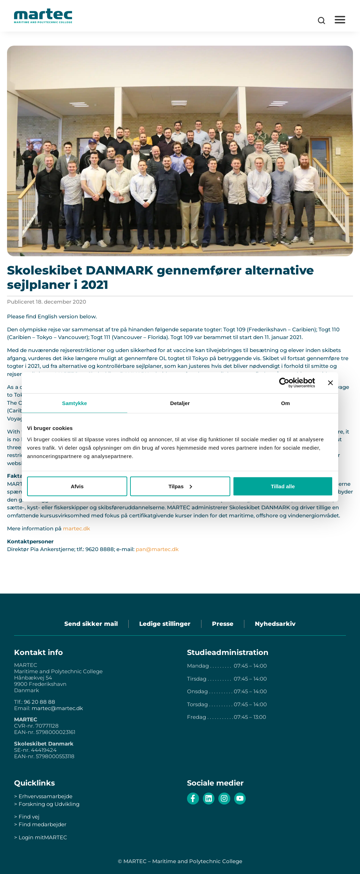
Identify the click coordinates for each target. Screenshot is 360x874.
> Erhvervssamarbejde (43, 796)
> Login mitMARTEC (40, 837)
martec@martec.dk (57, 708)
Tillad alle (283, 486)
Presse (222, 623)
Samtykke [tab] (74, 403)
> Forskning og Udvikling (46, 804)
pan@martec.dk (157, 549)
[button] (340, 20)
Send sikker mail (91, 623)
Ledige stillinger (165, 623)
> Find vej (26, 816)
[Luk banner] (330, 382)
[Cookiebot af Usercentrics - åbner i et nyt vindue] (284, 383)
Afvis (77, 486)
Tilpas (180, 486)
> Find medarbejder (40, 824)
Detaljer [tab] (180, 403)
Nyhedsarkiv (275, 623)
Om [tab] (285, 403)
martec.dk (76, 528)
